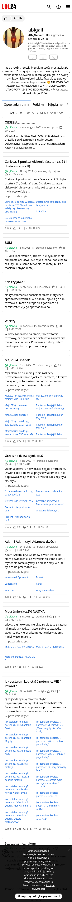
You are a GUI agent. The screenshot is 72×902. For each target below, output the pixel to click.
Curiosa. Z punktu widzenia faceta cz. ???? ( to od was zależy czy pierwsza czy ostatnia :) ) (20, 206)
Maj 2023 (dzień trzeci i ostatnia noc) (17, 407)
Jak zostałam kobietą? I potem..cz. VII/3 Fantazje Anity (18, 751)
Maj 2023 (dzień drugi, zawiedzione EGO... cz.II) (18, 423)
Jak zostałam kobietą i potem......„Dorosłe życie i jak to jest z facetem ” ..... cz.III (49, 781)
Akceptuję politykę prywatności (38, 896)
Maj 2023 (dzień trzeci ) (17, 415)
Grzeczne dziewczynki (47, 510)
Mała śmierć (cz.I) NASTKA (50, 647)
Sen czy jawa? (15, 282)
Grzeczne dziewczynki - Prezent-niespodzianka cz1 (50, 502)
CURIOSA (41, 211)
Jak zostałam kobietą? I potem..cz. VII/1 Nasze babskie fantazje (17, 777)
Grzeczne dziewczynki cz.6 (24, 456)
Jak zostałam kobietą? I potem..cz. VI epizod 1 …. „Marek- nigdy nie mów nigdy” (49, 726)
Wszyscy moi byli (45, 590)
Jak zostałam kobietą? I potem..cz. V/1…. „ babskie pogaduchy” (50, 754)
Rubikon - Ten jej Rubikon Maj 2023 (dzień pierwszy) (50, 407)
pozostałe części (16, 196)
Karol (39, 583)
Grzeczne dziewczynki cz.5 (19, 501)
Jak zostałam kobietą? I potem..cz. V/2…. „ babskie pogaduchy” (50, 741)
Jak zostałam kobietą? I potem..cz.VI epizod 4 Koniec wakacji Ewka (17, 789)
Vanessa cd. (11, 583)
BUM (8, 243)
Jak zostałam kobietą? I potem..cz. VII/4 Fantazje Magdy (18, 738)
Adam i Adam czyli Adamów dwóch (30, 541)
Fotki (38, 104)
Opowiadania (16, 104)
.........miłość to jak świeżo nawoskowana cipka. (18, 219)
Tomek (39, 577)
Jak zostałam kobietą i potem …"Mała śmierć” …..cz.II (48, 806)
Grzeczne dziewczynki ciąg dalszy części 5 (19, 493)
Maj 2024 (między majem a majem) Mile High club (19, 397)
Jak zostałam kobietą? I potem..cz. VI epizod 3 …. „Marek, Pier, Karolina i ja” (18, 802)
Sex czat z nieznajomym (22, 843)
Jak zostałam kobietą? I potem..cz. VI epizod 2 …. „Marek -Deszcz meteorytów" (18, 817)
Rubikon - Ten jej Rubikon (49, 434)
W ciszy (10, 321)
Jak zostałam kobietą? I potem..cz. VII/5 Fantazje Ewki (18, 725)
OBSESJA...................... (20, 122)
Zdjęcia (56, 104)
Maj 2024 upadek (17, 360)
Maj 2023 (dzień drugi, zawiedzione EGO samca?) (19, 432)
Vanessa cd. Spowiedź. (17, 577)
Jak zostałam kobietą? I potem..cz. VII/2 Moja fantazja (17, 764)
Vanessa (9, 590)
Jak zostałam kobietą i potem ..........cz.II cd (48, 794)
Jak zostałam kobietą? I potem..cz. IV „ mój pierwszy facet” (51, 767)
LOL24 (9, 6)
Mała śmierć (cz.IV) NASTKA (25, 611)
